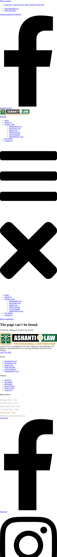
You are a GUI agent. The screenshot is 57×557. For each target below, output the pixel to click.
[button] (28, 217)
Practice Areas (9, 124)
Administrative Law (16, 137)
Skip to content (5, 1)
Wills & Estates (14, 132)
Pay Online (8, 139)
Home (6, 120)
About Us (7, 122)
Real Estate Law (15, 128)
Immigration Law (15, 126)
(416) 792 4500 (5, 352)
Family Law (13, 130)
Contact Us (8, 141)
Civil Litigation (14, 135)
